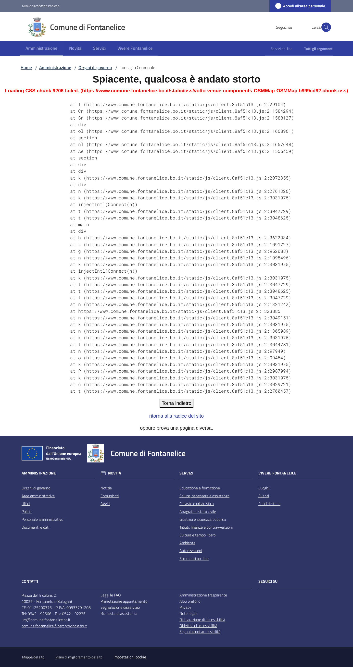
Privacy (185, 607)
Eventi (263, 496)
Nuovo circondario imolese (40, 5)
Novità (114, 473)
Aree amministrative (38, 496)
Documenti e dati (35, 527)
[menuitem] (41, 48)
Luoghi (263, 488)
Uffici (26, 504)
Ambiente (187, 543)
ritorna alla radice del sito (176, 416)
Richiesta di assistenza (119, 613)
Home (26, 67)
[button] (325, 27)
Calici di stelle (269, 504)
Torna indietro (176, 403)
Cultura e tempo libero (197, 535)
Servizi (186, 473)
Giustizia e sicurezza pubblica (202, 519)
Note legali (188, 613)
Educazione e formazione (199, 488)
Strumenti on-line (194, 558)
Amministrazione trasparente (203, 595)
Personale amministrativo (42, 519)
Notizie (106, 488)
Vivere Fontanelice (277, 473)
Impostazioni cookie (129, 657)
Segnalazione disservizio (120, 607)
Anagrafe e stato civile (197, 511)
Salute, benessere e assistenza (204, 496)
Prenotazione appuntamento (124, 601)
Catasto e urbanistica (196, 504)
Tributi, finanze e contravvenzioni (206, 527)
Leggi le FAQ (111, 595)
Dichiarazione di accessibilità (202, 619)
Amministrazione (55, 67)
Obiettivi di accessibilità (198, 626)
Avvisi (105, 504)
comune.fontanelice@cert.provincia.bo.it (54, 626)
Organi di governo (95, 67)
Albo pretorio (189, 601)
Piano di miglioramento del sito (78, 657)
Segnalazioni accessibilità (199, 631)
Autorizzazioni (190, 551)
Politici (27, 511)
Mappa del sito (33, 657)
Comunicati (110, 496)
